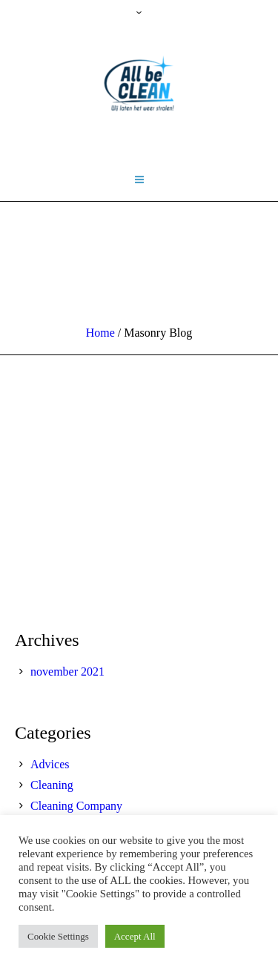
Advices (49, 764)
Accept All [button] (135, 936)
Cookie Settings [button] (58, 936)
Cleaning (51, 785)
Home (100, 332)
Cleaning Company (76, 805)
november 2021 (67, 671)
